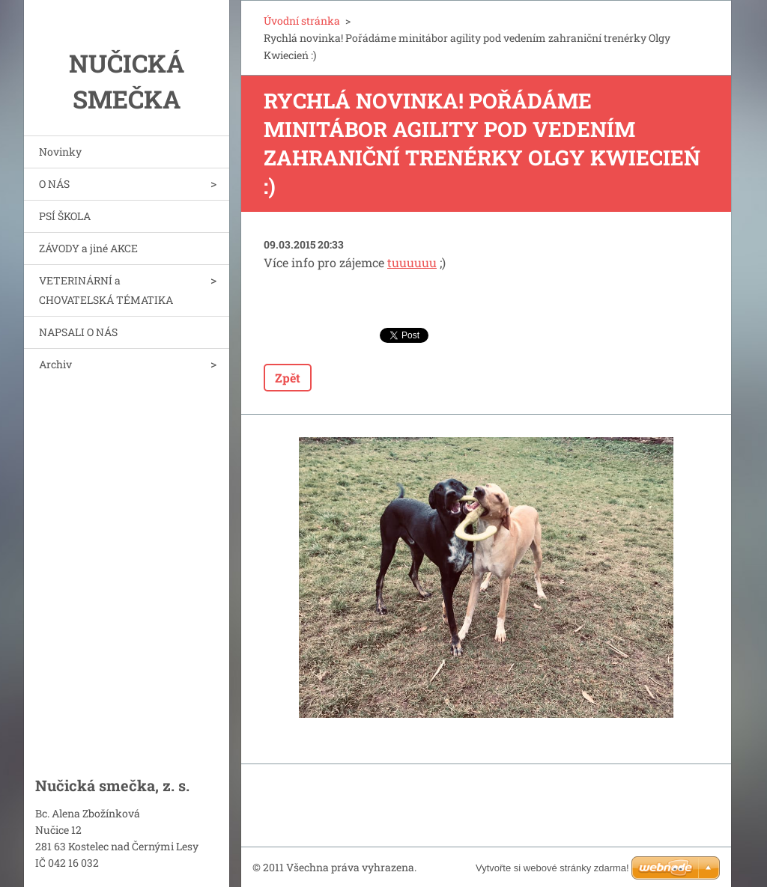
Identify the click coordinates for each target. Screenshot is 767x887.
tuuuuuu (412, 262)
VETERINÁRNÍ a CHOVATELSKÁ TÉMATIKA (106, 290)
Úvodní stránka (302, 20)
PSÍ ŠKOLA (65, 216)
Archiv (55, 364)
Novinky (60, 151)
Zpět (287, 377)
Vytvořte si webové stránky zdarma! (552, 868)
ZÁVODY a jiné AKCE (88, 248)
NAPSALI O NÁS (78, 332)
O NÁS (54, 184)
